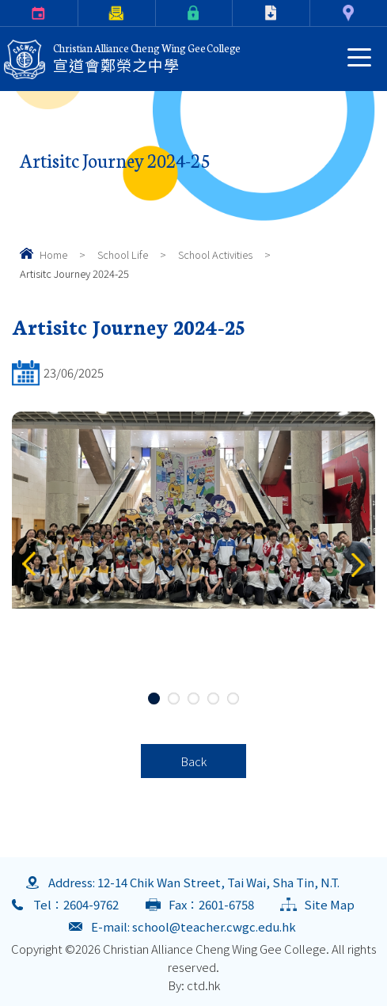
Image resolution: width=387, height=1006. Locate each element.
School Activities (215, 254)
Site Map (329, 904)
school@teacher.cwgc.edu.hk (214, 926)
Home (53, 254)
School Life (122, 254)
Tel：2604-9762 (76, 904)
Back (193, 761)
